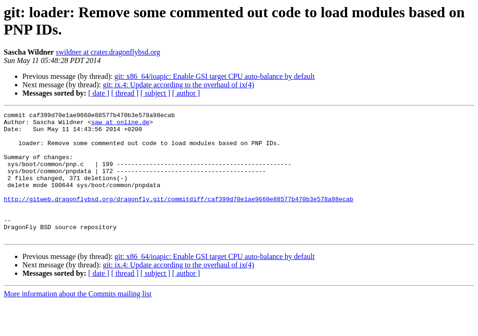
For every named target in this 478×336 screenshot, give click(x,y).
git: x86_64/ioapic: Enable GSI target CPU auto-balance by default (214, 76)
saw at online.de (120, 124)
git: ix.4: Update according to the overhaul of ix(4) (178, 85)
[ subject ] (155, 93)
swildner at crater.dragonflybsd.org (108, 52)
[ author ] (186, 93)
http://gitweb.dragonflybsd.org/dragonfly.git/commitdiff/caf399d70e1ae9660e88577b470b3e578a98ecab (178, 217)
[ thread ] (125, 93)
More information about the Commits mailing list (77, 319)
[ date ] (98, 93)
